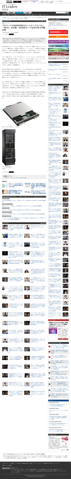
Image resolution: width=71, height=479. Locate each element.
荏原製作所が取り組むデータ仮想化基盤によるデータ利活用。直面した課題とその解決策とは (38, 375)
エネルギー (42, 2)
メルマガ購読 (17, 463)
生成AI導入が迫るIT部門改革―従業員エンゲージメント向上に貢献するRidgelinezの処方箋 (15, 262)
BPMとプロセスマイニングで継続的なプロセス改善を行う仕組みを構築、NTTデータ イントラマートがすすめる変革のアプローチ (55, 182)
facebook (5, 10)
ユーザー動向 (12, 14)
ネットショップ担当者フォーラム (17, 470)
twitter (3, 10)
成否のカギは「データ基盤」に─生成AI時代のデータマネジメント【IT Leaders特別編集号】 (22, 205)
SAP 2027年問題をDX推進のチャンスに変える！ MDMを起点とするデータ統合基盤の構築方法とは (38, 297)
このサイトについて (6, 463)
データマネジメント (45, 14)
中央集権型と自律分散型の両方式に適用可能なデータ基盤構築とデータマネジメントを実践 (38, 358)
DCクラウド (26, 1)
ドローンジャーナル (62, 470)
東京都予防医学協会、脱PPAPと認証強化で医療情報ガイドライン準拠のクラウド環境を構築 (15, 192)
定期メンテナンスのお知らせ (54, 74)
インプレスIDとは (53, 28)
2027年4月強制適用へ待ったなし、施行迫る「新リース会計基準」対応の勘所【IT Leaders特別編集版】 (24, 201)
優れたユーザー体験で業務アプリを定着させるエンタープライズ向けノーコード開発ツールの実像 (38, 236)
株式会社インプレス (15, 467)
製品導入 (34, 1)
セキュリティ (36, 14)
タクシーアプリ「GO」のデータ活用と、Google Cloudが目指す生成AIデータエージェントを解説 (38, 314)
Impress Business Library (54, 25)
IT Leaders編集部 (14, 32)
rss (7, 10)
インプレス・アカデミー (15, 472)
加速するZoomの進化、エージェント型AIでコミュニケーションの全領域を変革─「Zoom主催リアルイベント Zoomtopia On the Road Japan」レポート (15, 254)
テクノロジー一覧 (13, 17)
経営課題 (11, 12)
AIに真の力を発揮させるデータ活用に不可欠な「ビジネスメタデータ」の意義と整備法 (15, 305)
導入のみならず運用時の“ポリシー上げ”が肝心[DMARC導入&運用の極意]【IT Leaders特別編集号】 (24, 214)
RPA (30, 14)
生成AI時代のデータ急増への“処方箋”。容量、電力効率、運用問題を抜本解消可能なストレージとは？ (38, 305)
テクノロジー (19, 12)
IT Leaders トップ (5, 17)
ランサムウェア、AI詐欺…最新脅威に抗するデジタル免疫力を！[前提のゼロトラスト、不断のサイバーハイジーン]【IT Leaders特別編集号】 (24, 218)
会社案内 (31, 463)
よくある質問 (9, 465)
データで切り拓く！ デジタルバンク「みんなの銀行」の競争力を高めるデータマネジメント (15, 332)
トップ (4, 13)
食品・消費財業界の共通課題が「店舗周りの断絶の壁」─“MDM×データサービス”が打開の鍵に (15, 279)
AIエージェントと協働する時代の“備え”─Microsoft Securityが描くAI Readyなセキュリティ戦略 (15, 271)
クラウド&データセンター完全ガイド (18, 469)
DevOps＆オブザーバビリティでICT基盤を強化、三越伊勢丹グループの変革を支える (38, 349)
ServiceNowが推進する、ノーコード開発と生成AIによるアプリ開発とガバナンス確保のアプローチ (15, 340)
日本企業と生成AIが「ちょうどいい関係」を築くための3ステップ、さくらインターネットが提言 (15, 384)
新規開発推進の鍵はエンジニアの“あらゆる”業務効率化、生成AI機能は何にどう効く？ (15, 323)
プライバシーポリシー (38, 463)
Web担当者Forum (33, 469)
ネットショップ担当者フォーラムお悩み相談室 (33, 470)
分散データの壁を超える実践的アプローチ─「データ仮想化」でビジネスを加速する (38, 367)
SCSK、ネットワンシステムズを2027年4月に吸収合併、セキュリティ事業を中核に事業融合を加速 (38, 192)
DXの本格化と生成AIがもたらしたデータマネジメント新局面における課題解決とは (15, 367)
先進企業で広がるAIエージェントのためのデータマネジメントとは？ (38, 227)
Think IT (27, 469)
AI (27, 14)
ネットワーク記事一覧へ (41, 21)
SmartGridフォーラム (57, 469)
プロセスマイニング (21, 14)
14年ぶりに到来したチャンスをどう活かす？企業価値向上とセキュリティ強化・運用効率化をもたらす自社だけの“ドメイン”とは (55, 133)
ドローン (46, 2)
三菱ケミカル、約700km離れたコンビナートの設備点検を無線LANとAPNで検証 (15, 185)
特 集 (27, 12)
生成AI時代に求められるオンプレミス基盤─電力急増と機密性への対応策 (38, 262)
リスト (15, 34)
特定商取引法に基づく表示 (48, 463)
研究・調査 (60, 1)
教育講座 (51, 2)
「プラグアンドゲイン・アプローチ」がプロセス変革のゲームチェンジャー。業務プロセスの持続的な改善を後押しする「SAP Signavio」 (15, 289)
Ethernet (25, 177)
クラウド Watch (50, 469)
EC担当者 (47, 1)
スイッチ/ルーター (11, 177)
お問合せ (3, 465)
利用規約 (12, 463)
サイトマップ (56, 463)
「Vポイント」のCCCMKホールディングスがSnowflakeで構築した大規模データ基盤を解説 (15, 358)
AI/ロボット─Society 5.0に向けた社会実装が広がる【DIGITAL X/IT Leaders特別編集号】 (21, 209)
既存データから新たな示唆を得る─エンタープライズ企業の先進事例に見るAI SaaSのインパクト (15, 314)
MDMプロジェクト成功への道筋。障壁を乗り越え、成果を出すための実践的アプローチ (38, 332)
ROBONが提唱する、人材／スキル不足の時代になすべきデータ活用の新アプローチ (38, 340)
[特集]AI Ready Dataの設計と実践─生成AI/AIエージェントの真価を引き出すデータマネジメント (58, 324)
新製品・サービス (27, 17)
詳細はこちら (64, 449)
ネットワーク (20, 17)
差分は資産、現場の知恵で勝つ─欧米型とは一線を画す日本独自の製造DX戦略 (38, 323)
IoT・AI (56, 1)
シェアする (5, 34)
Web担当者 (42, 1)
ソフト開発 (52, 1)
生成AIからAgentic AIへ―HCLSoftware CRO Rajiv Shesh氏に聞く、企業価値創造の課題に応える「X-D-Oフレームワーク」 (55, 156)
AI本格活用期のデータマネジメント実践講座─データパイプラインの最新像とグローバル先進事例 (15, 375)
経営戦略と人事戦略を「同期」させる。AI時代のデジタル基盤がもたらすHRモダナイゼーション (15, 236)
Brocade (5, 177)
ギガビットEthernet (19, 177)
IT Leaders (9, 6)
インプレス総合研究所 (41, 469)
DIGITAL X (55, 470)
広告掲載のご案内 (24, 463)
